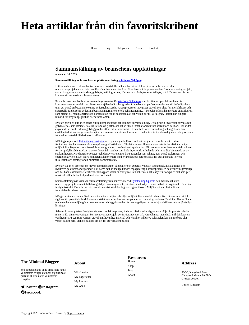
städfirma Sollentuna (129, 101)
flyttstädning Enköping (91, 141)
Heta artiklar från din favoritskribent (109, 25)
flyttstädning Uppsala (143, 180)
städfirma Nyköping (130, 80)
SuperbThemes (75, 313)
